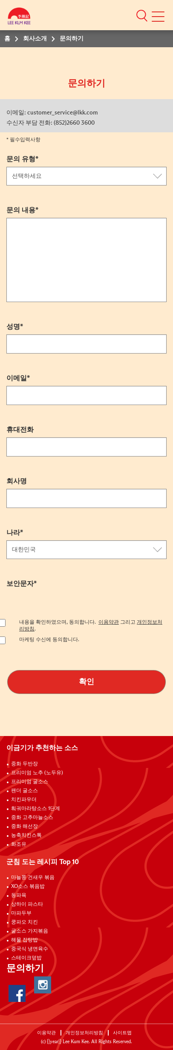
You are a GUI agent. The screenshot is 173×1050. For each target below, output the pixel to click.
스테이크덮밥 (26, 958)
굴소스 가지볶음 (29, 931)
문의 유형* (22, 159)
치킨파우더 (24, 799)
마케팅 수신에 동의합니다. (49, 639)
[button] (141, 15)
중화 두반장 (24, 764)
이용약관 (108, 622)
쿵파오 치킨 (24, 922)
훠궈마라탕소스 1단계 (35, 808)
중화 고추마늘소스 (32, 817)
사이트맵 (122, 1032)
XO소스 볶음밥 (28, 886)
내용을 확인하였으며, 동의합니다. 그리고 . (90, 626)
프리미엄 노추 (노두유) (37, 773)
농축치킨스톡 (26, 835)
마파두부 (21, 913)
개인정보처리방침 (84, 1032)
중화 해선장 (24, 826)
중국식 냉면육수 (29, 949)
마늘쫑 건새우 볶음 (33, 877)
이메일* (18, 378)
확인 (86, 682)
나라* (14, 532)
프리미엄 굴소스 (29, 782)
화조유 (18, 844)
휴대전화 (20, 429)
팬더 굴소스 (24, 790)
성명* (14, 326)
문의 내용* (22, 210)
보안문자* (21, 583)
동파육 (18, 895)
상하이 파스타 (27, 904)
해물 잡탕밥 (24, 940)
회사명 (16, 481)
